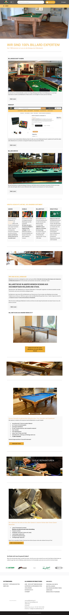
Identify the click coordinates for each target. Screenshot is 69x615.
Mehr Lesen (13, 99)
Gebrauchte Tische (16, 443)
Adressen (49, 590)
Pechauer (10, 223)
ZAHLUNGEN (28, 588)
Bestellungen (50, 586)
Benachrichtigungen (53, 591)
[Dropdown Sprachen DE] (12, 2)
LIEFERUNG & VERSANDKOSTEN (33, 586)
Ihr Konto (49, 581)
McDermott (10, 221)
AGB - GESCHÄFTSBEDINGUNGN (33, 584)
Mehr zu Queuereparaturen (16, 542)
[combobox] (30, 2)
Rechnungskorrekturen (54, 588)
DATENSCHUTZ (29, 590)
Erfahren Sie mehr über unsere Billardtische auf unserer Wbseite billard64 (35, 349)
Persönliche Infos (52, 584)
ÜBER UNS (6, 586)
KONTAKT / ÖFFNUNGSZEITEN (11, 584)
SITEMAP (27, 591)
